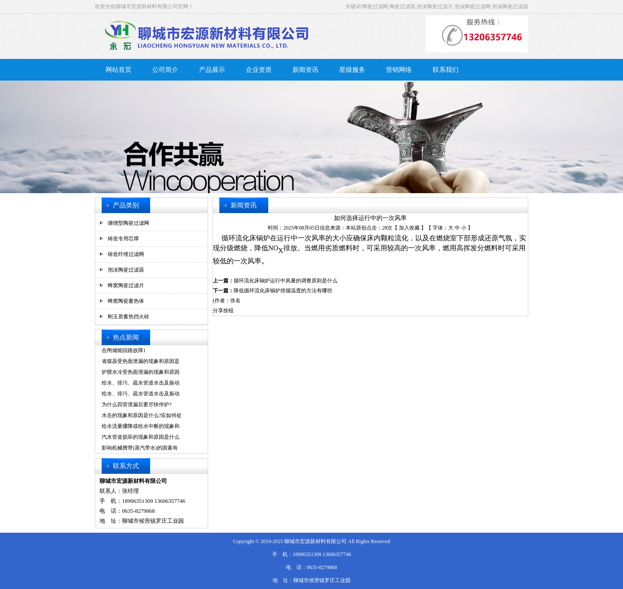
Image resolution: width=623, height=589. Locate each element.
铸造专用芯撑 (123, 239)
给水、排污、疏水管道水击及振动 (141, 383)
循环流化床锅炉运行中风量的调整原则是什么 (285, 281)
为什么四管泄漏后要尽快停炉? (136, 404)
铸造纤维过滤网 (126, 254)
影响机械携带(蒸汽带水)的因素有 (140, 448)
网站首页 (119, 69)
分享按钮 (223, 310)
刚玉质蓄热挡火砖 (128, 317)
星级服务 (352, 69)
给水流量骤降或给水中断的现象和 (141, 426)
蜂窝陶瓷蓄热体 (126, 301)
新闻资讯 (305, 69)
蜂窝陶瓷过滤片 (126, 285)
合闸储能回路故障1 (124, 350)
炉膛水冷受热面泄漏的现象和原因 (141, 372)
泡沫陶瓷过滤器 (126, 270)
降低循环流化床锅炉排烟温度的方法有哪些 (283, 291)
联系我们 (446, 69)
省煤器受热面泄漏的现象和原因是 (141, 361)
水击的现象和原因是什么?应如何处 (142, 415)
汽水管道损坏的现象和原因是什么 (141, 437)
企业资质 (259, 69)
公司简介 (165, 69)
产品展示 (212, 69)
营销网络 (399, 69)
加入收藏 (409, 228)
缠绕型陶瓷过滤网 (128, 223)
